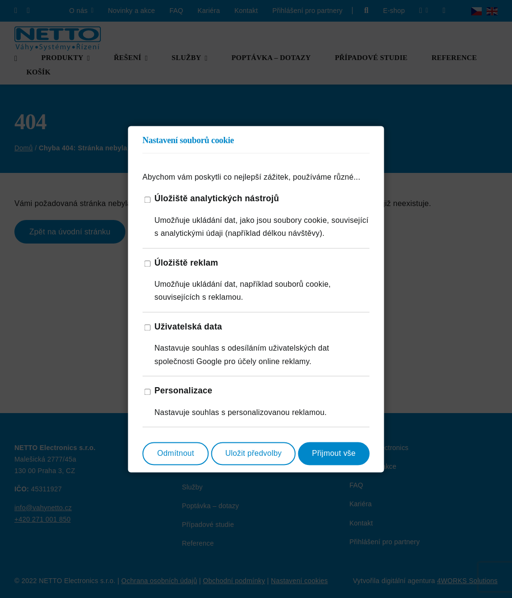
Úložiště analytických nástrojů (217, 199)
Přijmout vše (334, 454)
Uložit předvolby (253, 454)
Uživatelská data (188, 326)
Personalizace (183, 391)
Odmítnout (175, 454)
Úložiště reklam (187, 263)
